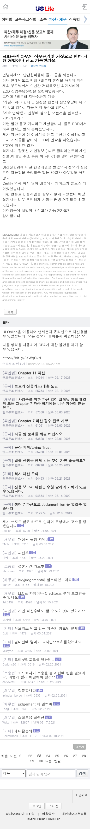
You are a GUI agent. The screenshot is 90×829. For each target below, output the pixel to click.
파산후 (45, 555)
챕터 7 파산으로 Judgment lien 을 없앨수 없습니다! (45, 508)
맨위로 (81, 795)
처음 (4, 755)
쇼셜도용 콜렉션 (45, 719)
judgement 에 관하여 (45, 706)
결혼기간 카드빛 (45, 568)
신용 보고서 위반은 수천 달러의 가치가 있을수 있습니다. (45, 491)
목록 (10, 312)
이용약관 (48, 814)
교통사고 (21, 19)
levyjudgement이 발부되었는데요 (45, 582)
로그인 (36, 806)
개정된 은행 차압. (45, 541)
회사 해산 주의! (45, 475)
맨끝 (57, 760)
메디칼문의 (45, 733)
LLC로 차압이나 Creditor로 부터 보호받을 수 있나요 (45, 597)
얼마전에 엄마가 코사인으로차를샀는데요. (45, 646)
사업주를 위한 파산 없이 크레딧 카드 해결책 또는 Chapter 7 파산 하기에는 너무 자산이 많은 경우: (45, 405)
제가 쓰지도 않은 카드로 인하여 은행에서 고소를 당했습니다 (45, 526)
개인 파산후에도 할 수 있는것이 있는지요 (45, 615)
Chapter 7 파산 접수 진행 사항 (45, 422)
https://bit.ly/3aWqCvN (21, 357)
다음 (48, 760)
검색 (82, 773)
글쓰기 (79, 747)
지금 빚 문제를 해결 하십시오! (45, 436)
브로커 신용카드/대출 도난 (45, 388)
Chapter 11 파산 (45, 374)
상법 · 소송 (38, 19)
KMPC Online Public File (43, 819)
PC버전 (53, 806)
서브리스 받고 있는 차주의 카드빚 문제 (45, 630)
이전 (13, 755)
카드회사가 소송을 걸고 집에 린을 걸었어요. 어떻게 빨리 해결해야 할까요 (45, 677)
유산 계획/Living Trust (45, 449)
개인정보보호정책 (74, 814)
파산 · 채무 (57, 19)
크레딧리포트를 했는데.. (45, 661)
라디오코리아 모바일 (20, 814)
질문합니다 (45, 692)
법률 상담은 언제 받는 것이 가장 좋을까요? (45, 462)
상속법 (74, 19)
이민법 (6, 19)
